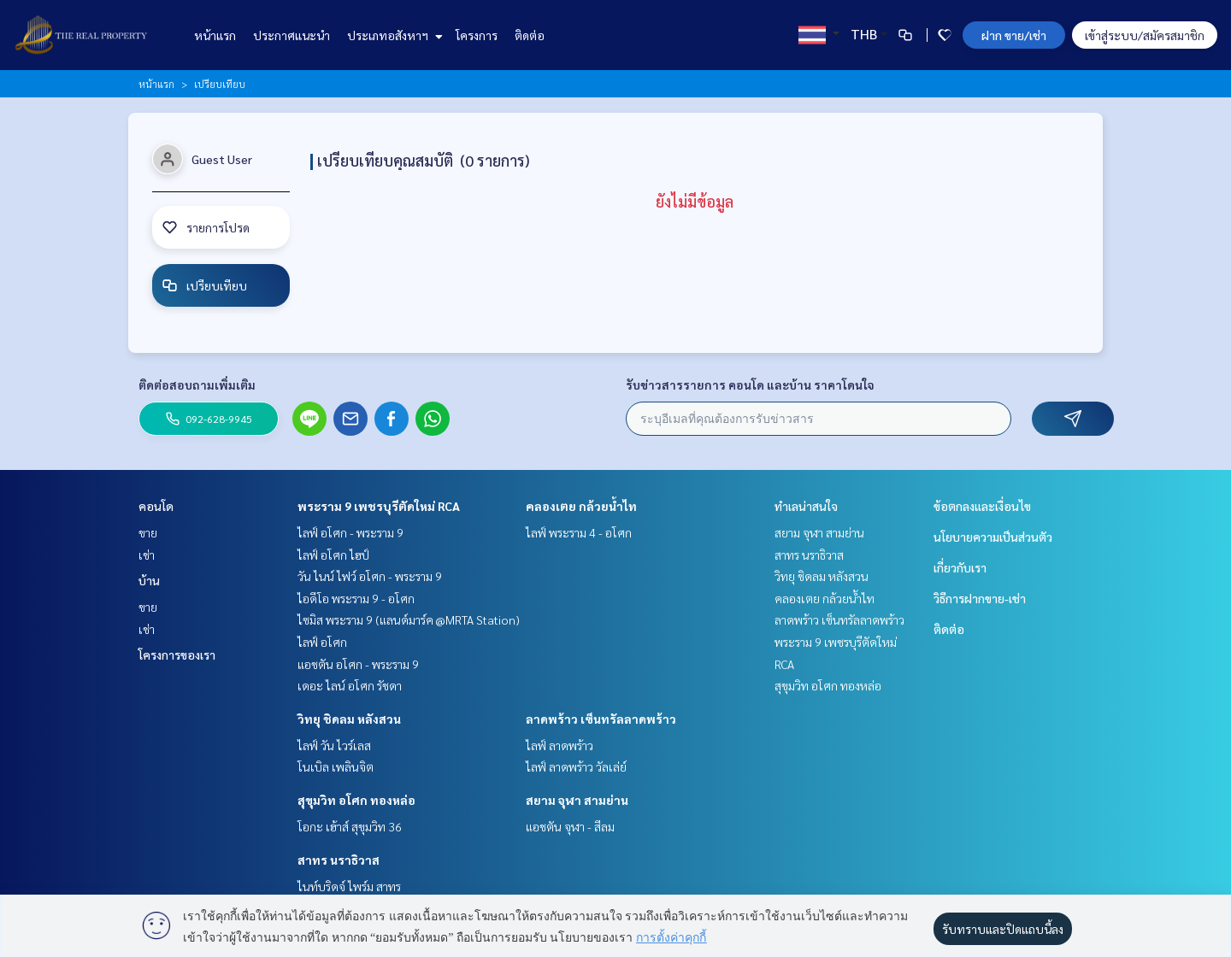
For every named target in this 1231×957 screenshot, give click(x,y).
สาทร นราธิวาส (338, 859)
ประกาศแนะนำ (291, 35)
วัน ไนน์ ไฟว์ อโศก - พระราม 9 (369, 576)
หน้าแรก (215, 35)
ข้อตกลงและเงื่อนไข (982, 506)
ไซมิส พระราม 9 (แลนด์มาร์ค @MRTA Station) (408, 619)
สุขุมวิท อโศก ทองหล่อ (356, 799)
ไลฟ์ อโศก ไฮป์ (333, 554)
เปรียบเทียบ (204, 285)
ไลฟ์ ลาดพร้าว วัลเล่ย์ (576, 766)
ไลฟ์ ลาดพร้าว (559, 745)
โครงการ (477, 35)
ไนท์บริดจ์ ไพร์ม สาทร (349, 886)
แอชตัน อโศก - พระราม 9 (358, 664)
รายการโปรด (206, 227)
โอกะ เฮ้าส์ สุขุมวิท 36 (349, 826)
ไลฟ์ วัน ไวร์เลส (334, 745)
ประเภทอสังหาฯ (393, 35)
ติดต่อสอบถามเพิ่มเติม (197, 384)
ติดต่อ (530, 35)
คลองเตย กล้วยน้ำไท (581, 506)
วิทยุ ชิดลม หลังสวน (349, 718)
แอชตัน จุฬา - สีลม (570, 826)
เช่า (146, 554)
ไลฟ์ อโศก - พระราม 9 (350, 532)
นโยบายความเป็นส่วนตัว (993, 536)
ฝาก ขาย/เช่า (1013, 35)
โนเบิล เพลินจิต (335, 766)
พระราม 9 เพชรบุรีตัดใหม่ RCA (378, 506)
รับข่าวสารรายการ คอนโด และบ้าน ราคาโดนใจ (750, 384)
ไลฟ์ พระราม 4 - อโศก (579, 532)
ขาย (147, 532)
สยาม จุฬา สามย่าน (577, 799)
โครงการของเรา (176, 654)
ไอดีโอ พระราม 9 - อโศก (356, 598)
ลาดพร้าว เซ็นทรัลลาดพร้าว (601, 718)
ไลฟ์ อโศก (322, 641)
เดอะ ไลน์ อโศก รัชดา (349, 685)
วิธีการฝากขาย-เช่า (980, 598)
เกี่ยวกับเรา (960, 567)
